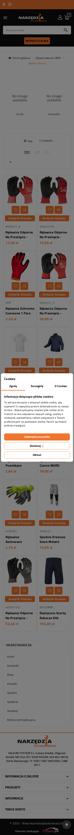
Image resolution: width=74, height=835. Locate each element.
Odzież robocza (19, 645)
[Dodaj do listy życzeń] (16, 210)
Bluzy (10, 674)
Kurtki (20, 114)
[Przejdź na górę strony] (66, 824)
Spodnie (12, 692)
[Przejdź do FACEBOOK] (4, 4)
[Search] (32, 30)
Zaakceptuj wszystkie (37, 436)
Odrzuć (37, 454)
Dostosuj (37, 445)
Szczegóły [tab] (37, 386)
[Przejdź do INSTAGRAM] (10, 4)
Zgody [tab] (13, 386)
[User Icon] (60, 17)
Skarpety (12, 710)
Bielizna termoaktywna (21, 719)
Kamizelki (54, 114)
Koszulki (12, 683)
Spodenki (12, 701)
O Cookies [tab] (61, 386)
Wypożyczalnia (37, 40)
